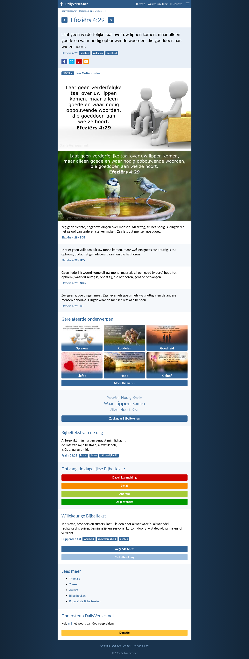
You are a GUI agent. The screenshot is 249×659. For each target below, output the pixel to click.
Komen (138, 403)
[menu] (187, 5)
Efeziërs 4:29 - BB (72, 306)
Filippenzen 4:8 (71, 539)
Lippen (123, 403)
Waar (108, 403)
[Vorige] (64, 20)
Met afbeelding (124, 557)
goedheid (112, 53)
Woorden (113, 397)
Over (135, 409)
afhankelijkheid (109, 455)
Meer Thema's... (124, 383)
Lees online (88, 73)
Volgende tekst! (124, 549)
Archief (73, 590)
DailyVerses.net (69, 10)
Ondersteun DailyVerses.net (87, 616)
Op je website (124, 502)
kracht (83, 455)
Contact (127, 645)
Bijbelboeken (85, 10)
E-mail (124, 485)
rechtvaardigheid (107, 539)
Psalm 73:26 (69, 455)
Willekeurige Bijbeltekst (83, 516)
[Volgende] (111, 20)
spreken (85, 53)
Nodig (126, 397)
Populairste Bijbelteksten (85, 601)
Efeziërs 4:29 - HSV (73, 260)
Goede (137, 397)
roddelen (98, 53)
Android (124, 494)
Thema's (140, 4)
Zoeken (73, 584)
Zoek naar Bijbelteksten (124, 418)
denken (124, 539)
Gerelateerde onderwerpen (87, 319)
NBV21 (68, 73)
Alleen (114, 409)
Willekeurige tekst (158, 4)
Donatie (124, 632)
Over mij (105, 645)
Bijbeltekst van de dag (82, 432)
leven (94, 455)
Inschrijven (176, 4)
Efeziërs (98, 10)
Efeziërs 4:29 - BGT (73, 237)
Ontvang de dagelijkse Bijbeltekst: (93, 469)
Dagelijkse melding (124, 477)
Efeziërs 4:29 (69, 53)
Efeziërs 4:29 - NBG (73, 283)
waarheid (89, 539)
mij (70, 623)
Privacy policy (141, 645)
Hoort (125, 409)
